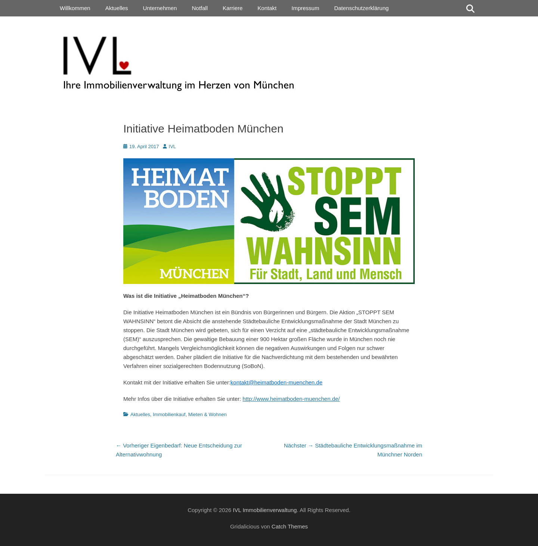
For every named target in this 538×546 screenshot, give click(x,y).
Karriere (232, 8)
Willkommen (75, 8)
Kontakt (266, 8)
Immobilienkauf (169, 414)
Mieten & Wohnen (207, 414)
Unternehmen (160, 8)
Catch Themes (290, 526)
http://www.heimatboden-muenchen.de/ (291, 399)
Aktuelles (116, 8)
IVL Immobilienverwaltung (265, 510)
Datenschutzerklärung (361, 8)
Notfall (200, 8)
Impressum (305, 8)
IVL (172, 146)
